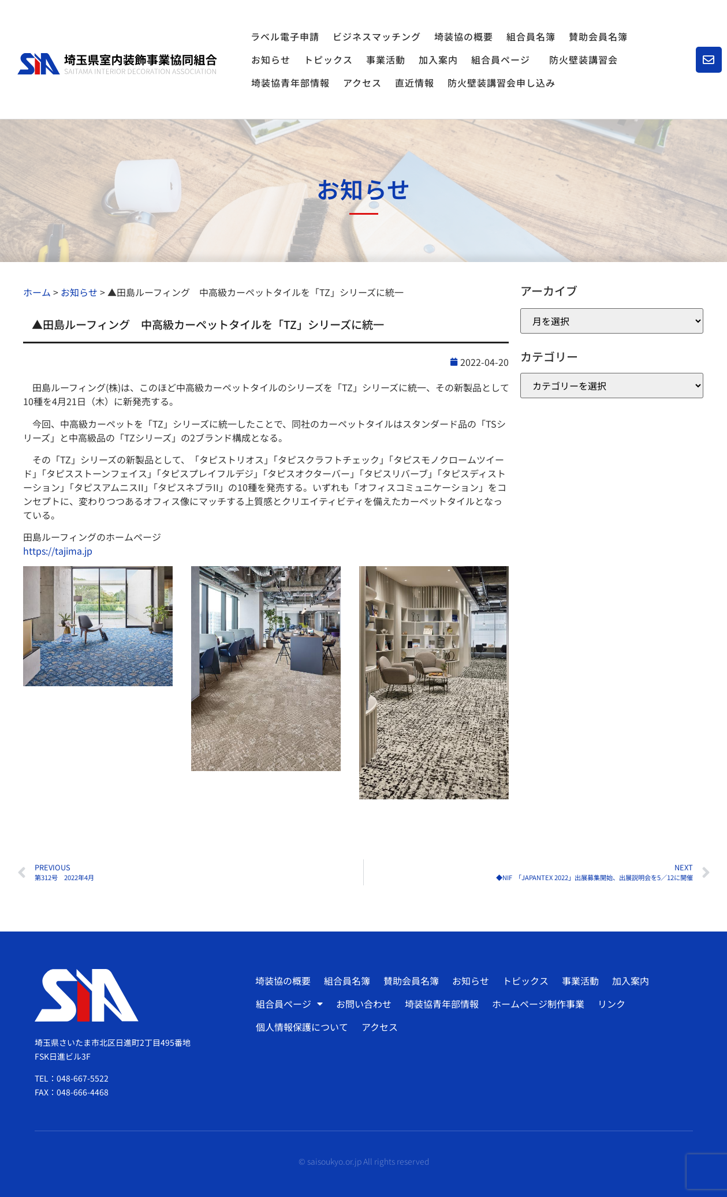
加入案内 (438, 59)
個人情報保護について (302, 1027)
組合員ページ (503, 59)
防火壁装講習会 (583, 59)
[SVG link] (117, 63)
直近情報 (414, 82)
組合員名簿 (530, 36)
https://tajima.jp (57, 551)
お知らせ (270, 59)
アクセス (362, 82)
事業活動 (385, 59)
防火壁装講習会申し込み (501, 82)
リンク (611, 1004)
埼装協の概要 (463, 36)
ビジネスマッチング (377, 36)
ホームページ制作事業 (538, 1004)
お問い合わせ (364, 1004)
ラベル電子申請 (285, 36)
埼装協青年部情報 (290, 82)
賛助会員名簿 (598, 36)
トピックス (328, 59)
